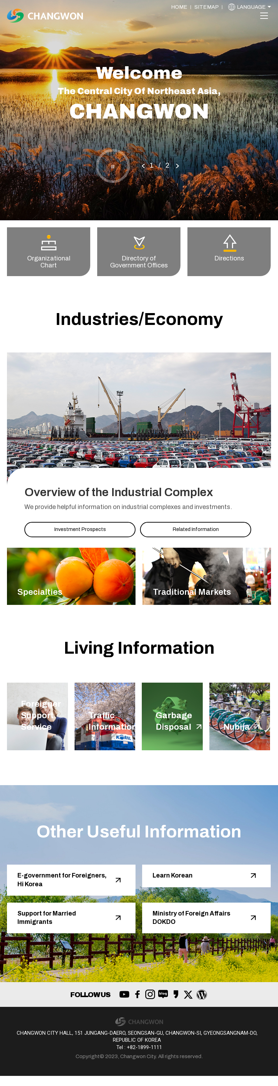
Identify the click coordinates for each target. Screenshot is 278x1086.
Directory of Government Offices (139, 251)
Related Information (195, 529)
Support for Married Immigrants (50, 926)
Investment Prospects (80, 529)
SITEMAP (206, 7)
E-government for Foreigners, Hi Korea (52, 886)
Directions (229, 248)
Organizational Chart (48, 251)
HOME (179, 7)
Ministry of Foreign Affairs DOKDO (197, 926)
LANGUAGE (251, 7)
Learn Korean (176, 882)
